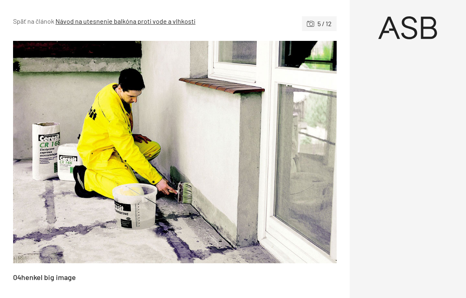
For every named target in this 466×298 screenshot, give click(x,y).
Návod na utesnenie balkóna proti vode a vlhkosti (125, 21)
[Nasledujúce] (255, 152)
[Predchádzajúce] (94, 152)
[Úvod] (408, 27)
